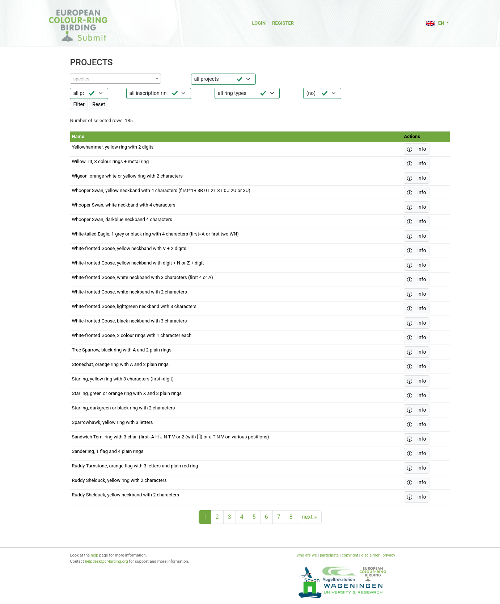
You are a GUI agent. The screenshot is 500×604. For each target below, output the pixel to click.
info (416, 149)
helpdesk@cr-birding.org (106, 561)
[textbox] (115, 79)
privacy (388, 555)
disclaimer (370, 555)
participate (329, 555)
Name (78, 136)
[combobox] (115, 79)
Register (283, 23)
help (94, 555)
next (309, 516)
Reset (98, 104)
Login (259, 23)
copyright (350, 555)
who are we (307, 555)
